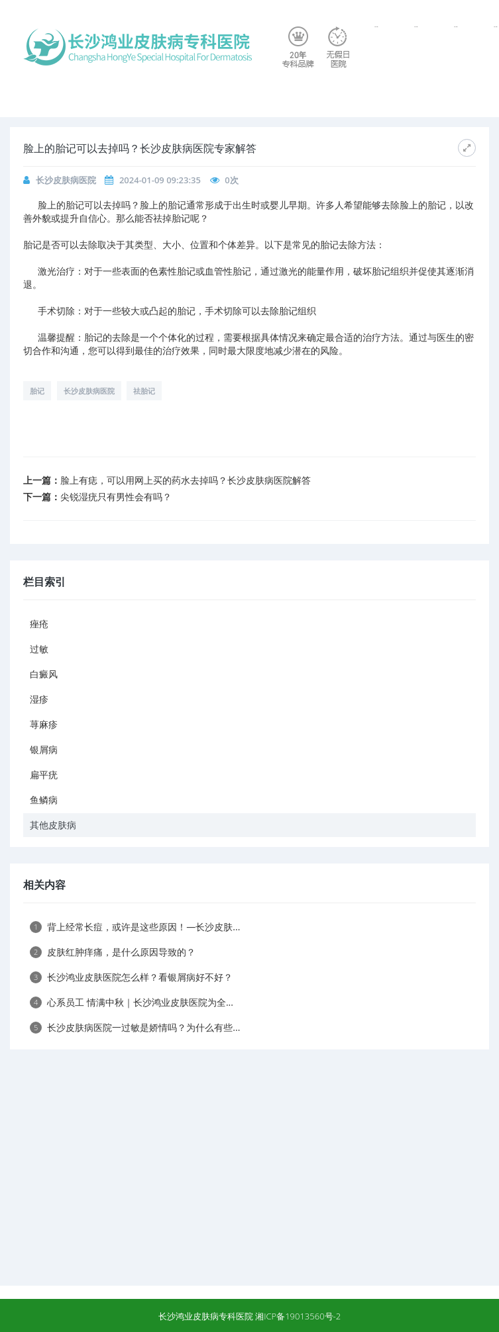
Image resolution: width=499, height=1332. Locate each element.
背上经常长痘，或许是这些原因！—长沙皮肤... (135, 926)
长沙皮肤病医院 (66, 180)
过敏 (39, 649)
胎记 (37, 391)
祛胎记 (144, 391)
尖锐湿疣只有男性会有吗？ (116, 496)
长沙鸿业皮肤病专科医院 (205, 1316)
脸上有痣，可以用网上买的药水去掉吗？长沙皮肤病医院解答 (185, 480)
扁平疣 (44, 774)
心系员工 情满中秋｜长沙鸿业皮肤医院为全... (131, 1002)
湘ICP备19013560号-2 (298, 1316)
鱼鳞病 (44, 799)
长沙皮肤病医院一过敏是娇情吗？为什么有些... (135, 1027)
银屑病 (44, 749)
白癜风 (44, 674)
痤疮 (39, 623)
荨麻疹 (44, 724)
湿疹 (39, 699)
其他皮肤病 (53, 825)
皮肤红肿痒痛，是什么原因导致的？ (112, 952)
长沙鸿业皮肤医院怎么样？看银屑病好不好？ (131, 977)
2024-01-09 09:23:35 (160, 180)
